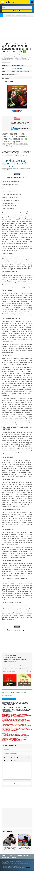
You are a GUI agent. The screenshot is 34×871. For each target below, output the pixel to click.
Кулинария (26, 71)
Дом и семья (19, 71)
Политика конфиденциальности (22, 855)
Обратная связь (5, 857)
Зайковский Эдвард (17, 68)
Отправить (17, 783)
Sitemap (14, 857)
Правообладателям (7, 855)
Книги (13, 71)
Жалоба (17, 119)
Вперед (17, 174)
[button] (4, 757)
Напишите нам (14, 128)
